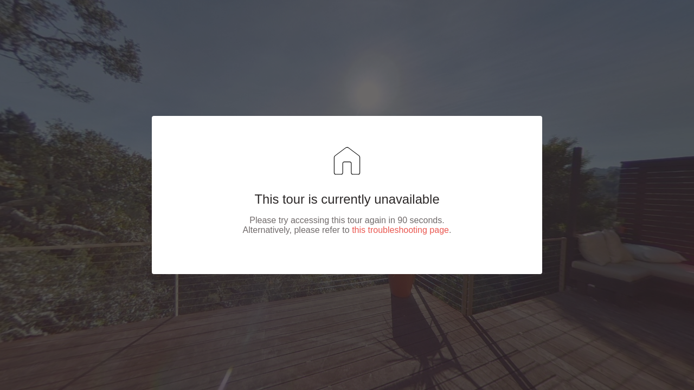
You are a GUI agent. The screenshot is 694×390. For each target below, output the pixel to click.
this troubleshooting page (400, 230)
